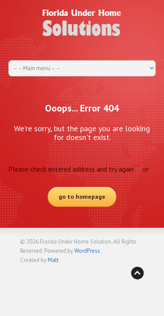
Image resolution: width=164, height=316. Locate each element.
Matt (53, 260)
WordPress (87, 251)
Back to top (137, 273)
